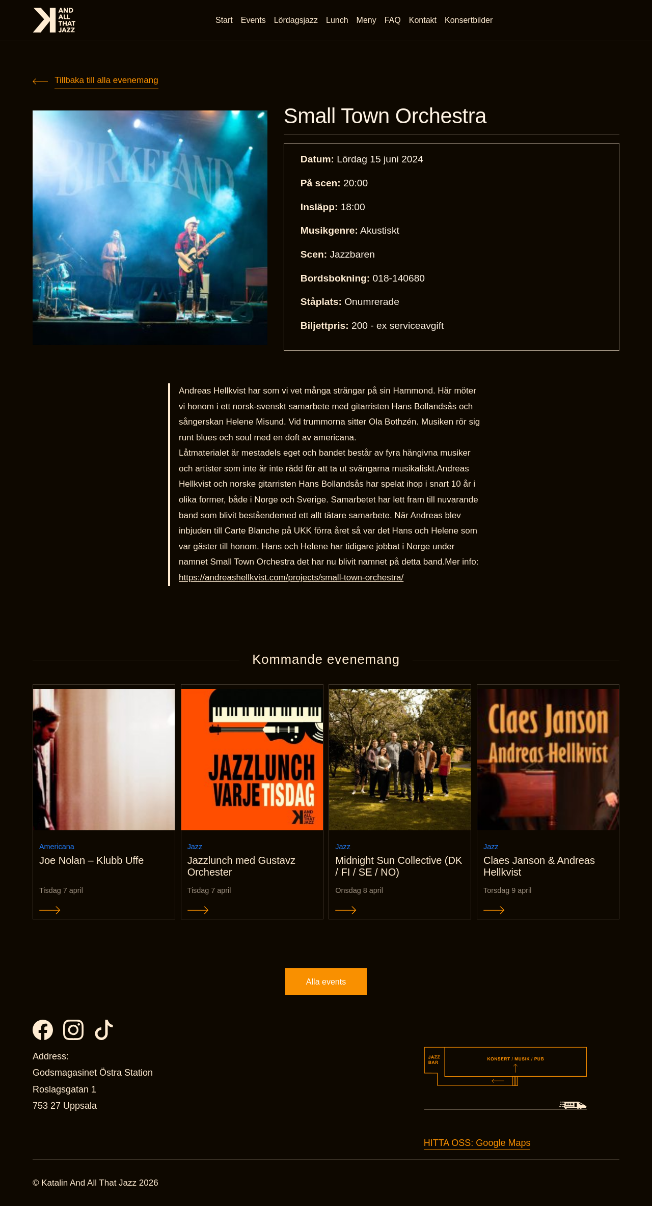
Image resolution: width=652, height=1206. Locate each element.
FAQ (393, 20)
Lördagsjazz (296, 20)
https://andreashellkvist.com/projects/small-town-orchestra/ (291, 577)
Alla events (326, 981)
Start (224, 20)
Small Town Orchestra (385, 116)
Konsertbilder (469, 20)
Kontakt (423, 20)
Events (253, 20)
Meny (366, 20)
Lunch (337, 20)
